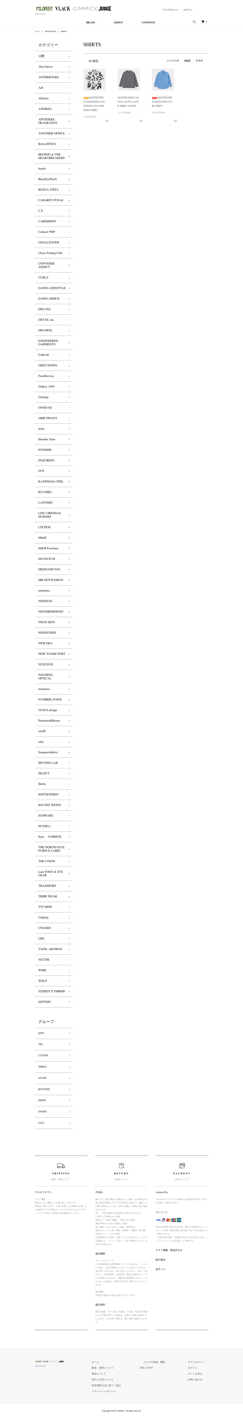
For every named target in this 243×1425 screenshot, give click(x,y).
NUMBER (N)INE (50, 699)
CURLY (43, 277)
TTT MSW (45, 907)
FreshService (46, 376)
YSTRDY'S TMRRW (51, 991)
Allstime (43, 98)
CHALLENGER (48, 242)
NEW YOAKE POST (51, 653)
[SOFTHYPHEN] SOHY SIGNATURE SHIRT (163, 101)
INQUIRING (46, 460)
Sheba (42, 784)
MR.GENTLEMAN (50, 580)
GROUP (118, 22)
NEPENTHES (47, 632)
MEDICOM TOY (49, 569)
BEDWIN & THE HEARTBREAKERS (51, 156)
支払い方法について (128, 1388)
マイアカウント (171, 10)
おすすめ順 (175, 61)
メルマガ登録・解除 (168, 1373)
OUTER (43, 1083)
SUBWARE (45, 815)
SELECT (44, 773)
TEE (41, 1046)
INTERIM (44, 450)
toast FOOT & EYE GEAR (50, 873)
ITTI (41, 471)
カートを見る (200, 1383)
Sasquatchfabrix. (48, 752)
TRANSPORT (47, 885)
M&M (42, 537)
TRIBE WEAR (47, 896)
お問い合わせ (200, 1388)
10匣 (41, 56)
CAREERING (47, 221)
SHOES (43, 1108)
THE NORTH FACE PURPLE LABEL (51, 849)
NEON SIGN (46, 622)
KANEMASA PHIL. (51, 481)
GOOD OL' (45, 407)
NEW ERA (45, 643)
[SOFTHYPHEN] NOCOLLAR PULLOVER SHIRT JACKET (129, 101)
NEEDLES (45, 601)
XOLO (42, 980)
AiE (40, 87)
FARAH (43, 355)
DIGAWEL (45, 330)
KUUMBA (45, 492)
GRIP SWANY (47, 418)
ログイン (188, 10)
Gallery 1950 (46, 386)
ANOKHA (45, 109)
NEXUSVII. (46, 664)
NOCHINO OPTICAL (45, 676)
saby (41, 741)
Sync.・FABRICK (50, 836)
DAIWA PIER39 (48, 298)
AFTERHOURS (48, 77)
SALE (42, 1133)
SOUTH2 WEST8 (49, 805)
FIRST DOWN (47, 365)
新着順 (200, 61)
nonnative (44, 689)
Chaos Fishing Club (50, 253)
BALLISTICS (47, 144)
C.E (40, 210)
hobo (41, 428)
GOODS (43, 1120)
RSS (161, 1378)
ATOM (167, 1378)
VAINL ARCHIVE (50, 949)
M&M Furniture (48, 548)
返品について (125, 1383)
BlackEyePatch (47, 179)
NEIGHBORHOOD (50, 611)
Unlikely (43, 917)
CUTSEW (44, 1058)
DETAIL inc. (46, 319)
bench (42, 168)
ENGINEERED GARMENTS (48, 342)
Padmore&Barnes (49, 720)
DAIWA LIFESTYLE (52, 288)
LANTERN (45, 502)
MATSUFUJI (46, 559)
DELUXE (44, 309)
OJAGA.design (47, 710)
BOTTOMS (45, 1095)
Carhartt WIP (46, 232)
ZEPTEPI (44, 1002)
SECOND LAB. (48, 762)
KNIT (42, 1034)
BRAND (90, 22)
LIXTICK (44, 527)
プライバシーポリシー (129, 1399)
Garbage (43, 397)
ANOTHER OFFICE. (52, 133)
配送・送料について (128, 1378)
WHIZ (42, 970)
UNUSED (44, 928)
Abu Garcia (45, 66)
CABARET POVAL (51, 200)
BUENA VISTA (48, 189)
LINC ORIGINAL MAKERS (49, 515)
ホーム (38, 31)
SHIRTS (67, 31)
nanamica (44, 590)
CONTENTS (148, 22)
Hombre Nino (46, 439)
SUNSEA (44, 826)
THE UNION (46, 861)
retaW (42, 731)
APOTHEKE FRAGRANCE (47, 121)
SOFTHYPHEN (52, 31)
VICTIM (43, 959)
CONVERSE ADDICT (46, 265)
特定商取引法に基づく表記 (131, 1393)
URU (41, 938)
